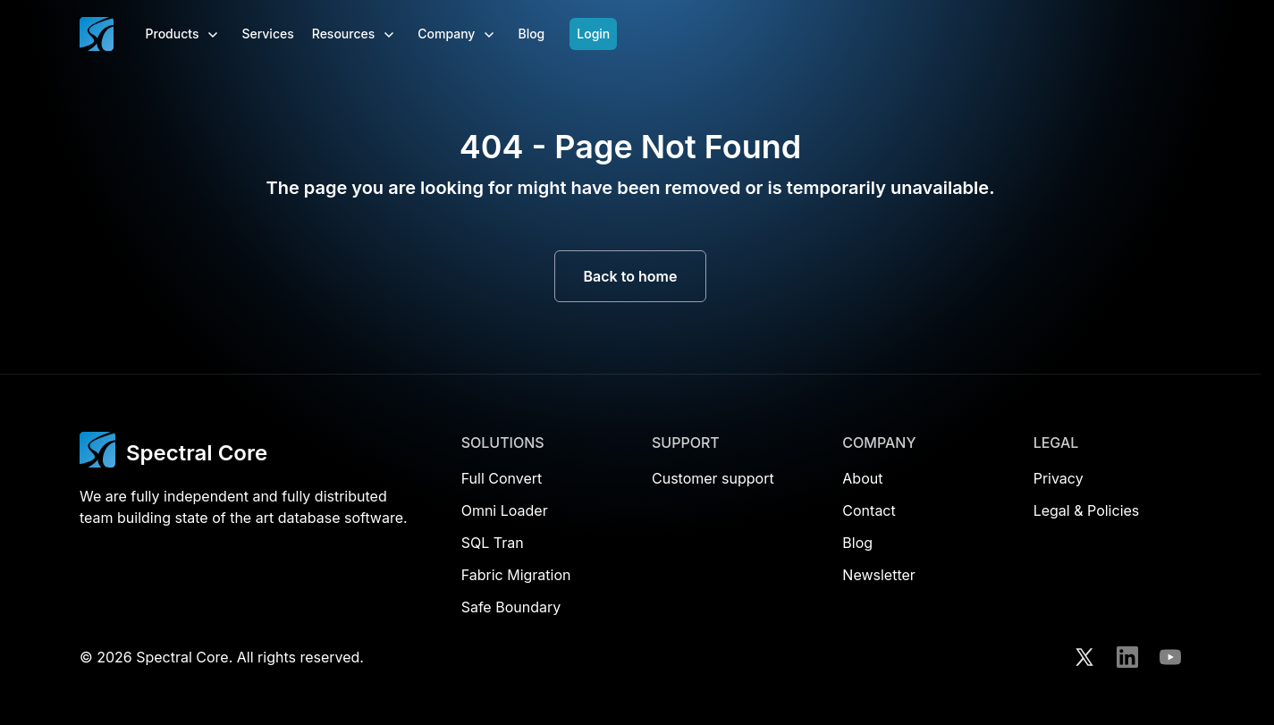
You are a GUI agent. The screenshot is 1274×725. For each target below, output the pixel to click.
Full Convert (502, 478)
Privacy (1059, 478)
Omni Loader (504, 510)
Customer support (713, 478)
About (862, 478)
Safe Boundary (511, 607)
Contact (868, 510)
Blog (531, 33)
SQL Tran (492, 543)
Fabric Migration (516, 575)
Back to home (631, 276)
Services (267, 33)
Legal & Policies (1087, 510)
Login (593, 33)
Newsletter (878, 575)
